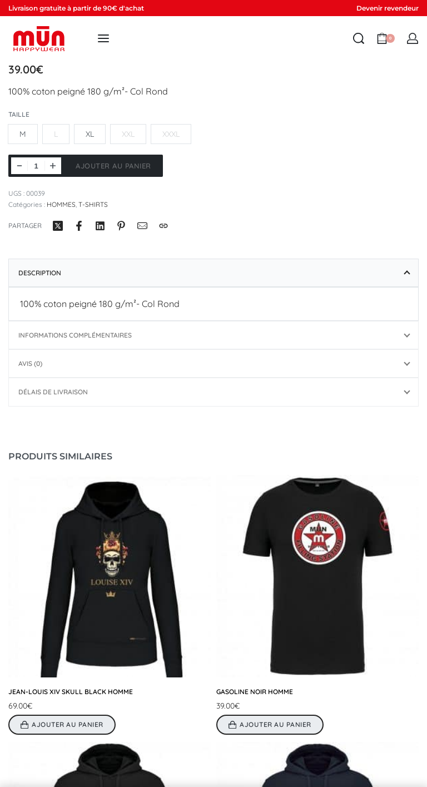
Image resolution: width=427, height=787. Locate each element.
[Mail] (142, 226)
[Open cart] (385, 38)
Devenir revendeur (387, 8)
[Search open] (358, 38)
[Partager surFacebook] (79, 226)
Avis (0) (30, 363)
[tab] (213, 273)
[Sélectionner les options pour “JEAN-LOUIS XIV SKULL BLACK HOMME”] (62, 725)
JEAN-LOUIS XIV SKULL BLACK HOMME (70, 691)
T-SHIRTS (93, 204)
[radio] (22, 134)
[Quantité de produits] (36, 166)
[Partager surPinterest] (121, 226)
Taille (18, 114)
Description (39, 273)
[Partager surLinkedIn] (100, 226)
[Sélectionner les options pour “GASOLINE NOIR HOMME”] (270, 725)
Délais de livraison (53, 392)
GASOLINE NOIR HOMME (254, 691)
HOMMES (61, 204)
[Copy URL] (163, 226)
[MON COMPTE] (412, 38)
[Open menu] (103, 38)
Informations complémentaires (75, 335)
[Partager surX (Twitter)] (58, 226)
